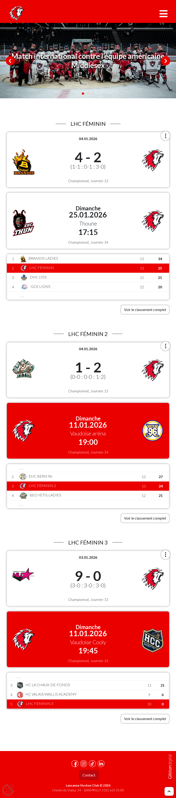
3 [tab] (93, 93)
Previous (10, 60)
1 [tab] (83, 93)
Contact (88, 775)
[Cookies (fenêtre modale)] (8, 790)
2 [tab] (88, 93)
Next (165, 60)
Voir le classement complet (145, 309)
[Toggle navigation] (163, 13)
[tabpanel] (88, 60)
